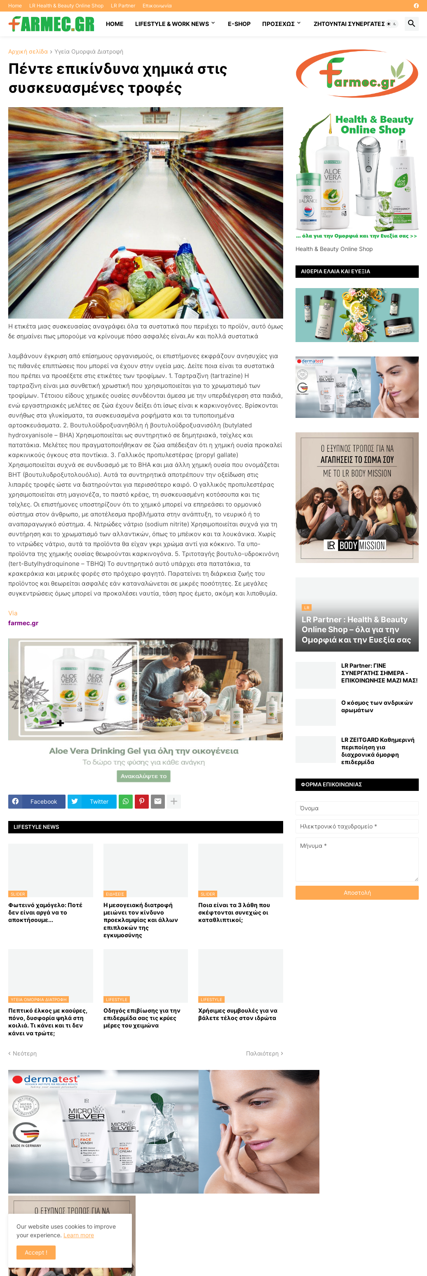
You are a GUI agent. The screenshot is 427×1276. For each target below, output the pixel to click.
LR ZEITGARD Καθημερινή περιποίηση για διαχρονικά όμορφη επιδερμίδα (378, 751)
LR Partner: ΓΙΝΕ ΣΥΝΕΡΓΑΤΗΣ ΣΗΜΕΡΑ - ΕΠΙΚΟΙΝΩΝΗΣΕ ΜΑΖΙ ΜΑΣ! (379, 673)
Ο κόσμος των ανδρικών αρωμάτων (377, 706)
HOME (115, 23)
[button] (392, 24)
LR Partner (123, 5)
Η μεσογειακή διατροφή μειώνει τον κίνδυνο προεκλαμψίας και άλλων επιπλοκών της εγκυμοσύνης (140, 919)
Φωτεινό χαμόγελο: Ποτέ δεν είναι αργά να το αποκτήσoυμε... (45, 912)
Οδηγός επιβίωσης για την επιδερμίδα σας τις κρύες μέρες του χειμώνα (142, 1018)
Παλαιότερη (262, 1053)
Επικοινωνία (157, 5)
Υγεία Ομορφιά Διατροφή (88, 52)
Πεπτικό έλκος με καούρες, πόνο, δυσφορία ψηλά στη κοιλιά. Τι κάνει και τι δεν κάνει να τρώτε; (47, 1022)
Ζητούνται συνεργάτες (349, 23)
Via (12, 613)
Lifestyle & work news (172, 23)
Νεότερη (25, 1053)
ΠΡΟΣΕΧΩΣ (278, 23)
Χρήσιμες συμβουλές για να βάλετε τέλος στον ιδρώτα (237, 1014)
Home (15, 5)
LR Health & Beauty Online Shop (66, 5)
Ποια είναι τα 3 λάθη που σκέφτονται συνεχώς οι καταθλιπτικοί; (234, 912)
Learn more (78, 1234)
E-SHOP (239, 23)
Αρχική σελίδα (28, 52)
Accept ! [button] (36, 1252)
